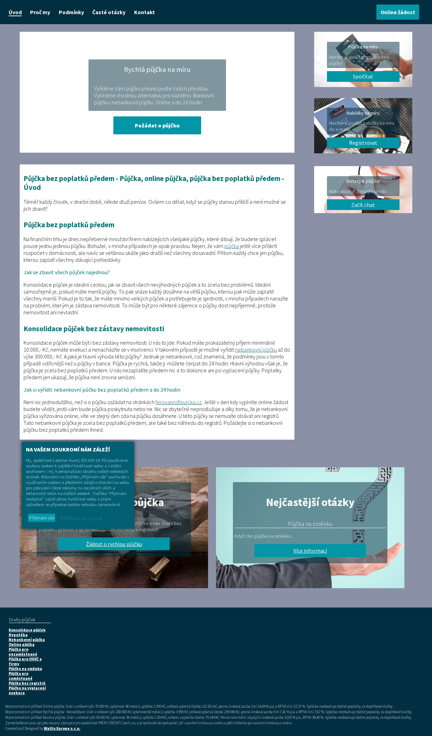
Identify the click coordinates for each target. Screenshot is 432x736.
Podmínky (71, 12)
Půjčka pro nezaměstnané (23, 652)
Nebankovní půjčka (27, 639)
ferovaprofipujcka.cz (178, 402)
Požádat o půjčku (157, 125)
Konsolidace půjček (27, 630)
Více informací (310, 550)
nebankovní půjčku (256, 349)
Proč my (40, 12)
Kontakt (144, 12)
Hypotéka (18, 634)
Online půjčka (22, 644)
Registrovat (363, 142)
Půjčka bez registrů (27, 683)
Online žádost (398, 12)
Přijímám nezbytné (81, 518)
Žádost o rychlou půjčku (114, 544)
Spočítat (363, 76)
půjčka (231, 245)
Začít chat (363, 204)
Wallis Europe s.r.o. (62, 728)
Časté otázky (108, 12)
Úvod (15, 12)
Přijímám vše (41, 518)
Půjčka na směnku (25, 668)
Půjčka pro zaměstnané (20, 676)
